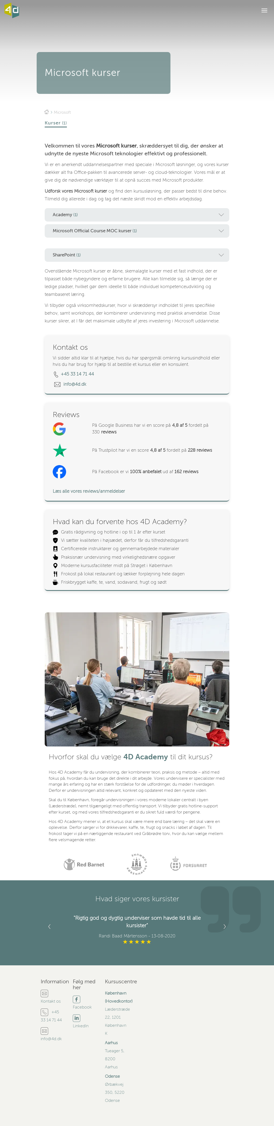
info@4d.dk (75, 384)
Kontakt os (51, 1001)
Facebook (82, 1007)
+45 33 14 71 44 (77, 374)
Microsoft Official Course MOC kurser (138, 231)
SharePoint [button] (138, 255)
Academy (138, 215)
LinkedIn (81, 1026)
